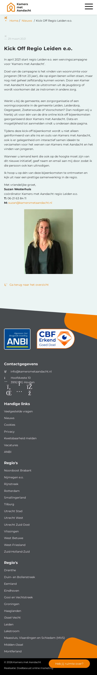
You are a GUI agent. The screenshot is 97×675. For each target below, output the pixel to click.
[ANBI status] (17, 340)
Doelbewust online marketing (35, 668)
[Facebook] (29, 390)
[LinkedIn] (8, 390)
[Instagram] (19, 390)
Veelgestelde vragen (18, 411)
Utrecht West (13, 518)
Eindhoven (11, 590)
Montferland (13, 651)
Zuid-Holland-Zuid (17, 551)
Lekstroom (11, 631)
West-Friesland (14, 545)
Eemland (10, 584)
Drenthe (10, 570)
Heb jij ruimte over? (69, 663)
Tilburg (9, 504)
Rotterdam (12, 491)
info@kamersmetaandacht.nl (31, 371)
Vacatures (11, 445)
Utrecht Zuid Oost (17, 524)
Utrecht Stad (13, 511)
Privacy (9, 431)
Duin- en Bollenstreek (19, 577)
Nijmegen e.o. (14, 477)
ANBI (7, 452)
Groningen (11, 604)
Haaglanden (12, 611)
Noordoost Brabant (17, 470)
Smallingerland (15, 497)
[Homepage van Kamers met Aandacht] (33, 7)
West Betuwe (13, 538)
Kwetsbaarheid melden (20, 438)
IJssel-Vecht (12, 617)
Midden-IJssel (13, 644)
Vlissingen (11, 531)
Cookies (9, 425)
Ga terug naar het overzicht (26, 285)
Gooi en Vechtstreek (18, 597)
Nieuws (9, 418)
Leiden (8, 624)
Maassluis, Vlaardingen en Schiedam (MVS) (34, 638)
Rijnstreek (11, 484)
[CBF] (56, 340)
